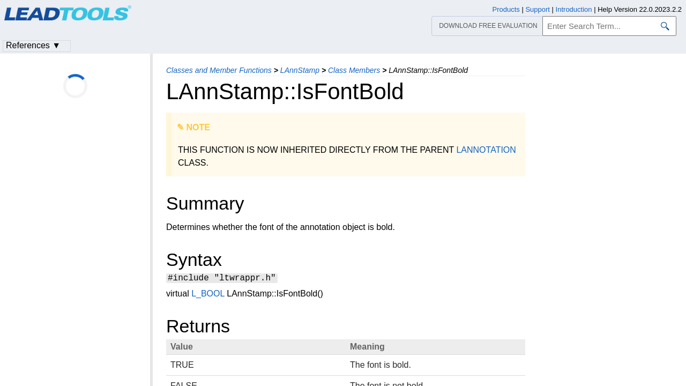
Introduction (574, 9)
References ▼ (33, 45)
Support (537, 9)
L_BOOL (208, 295)
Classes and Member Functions (219, 70)
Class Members (354, 70)
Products (506, 9)
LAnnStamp (299, 70)
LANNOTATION (486, 149)
